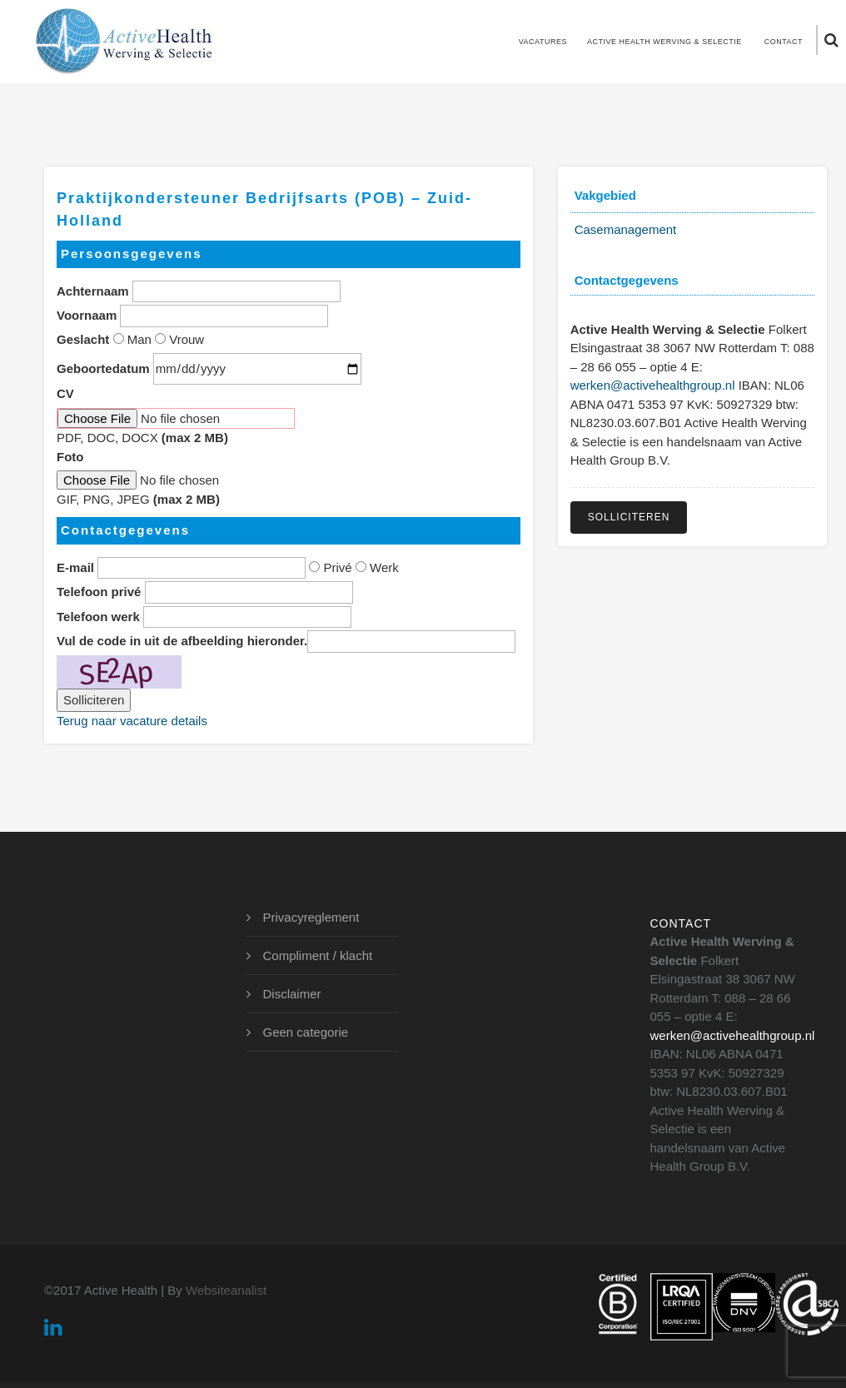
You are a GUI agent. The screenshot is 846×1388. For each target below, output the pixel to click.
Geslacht (83, 339)
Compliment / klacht (318, 955)
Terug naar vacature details (132, 721)
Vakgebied (605, 195)
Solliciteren (629, 517)
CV (65, 393)
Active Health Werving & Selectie (664, 41)
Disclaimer (292, 994)
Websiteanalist (226, 1290)
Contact (783, 41)
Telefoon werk (98, 616)
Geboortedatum (103, 368)
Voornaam (87, 315)
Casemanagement (626, 229)
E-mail (75, 567)
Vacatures (543, 41)
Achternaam (93, 291)
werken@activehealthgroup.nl (652, 385)
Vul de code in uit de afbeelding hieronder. (182, 641)
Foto (70, 457)
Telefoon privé (99, 592)
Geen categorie (306, 1032)
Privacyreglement (311, 917)
